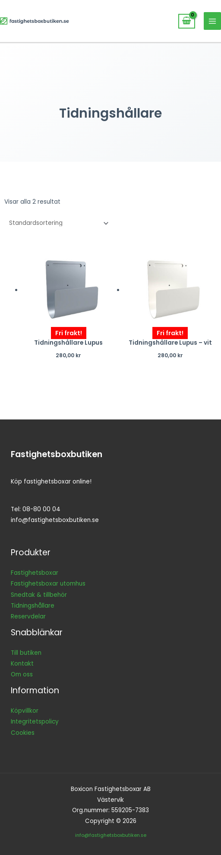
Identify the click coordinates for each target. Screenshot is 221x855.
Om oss (22, 674)
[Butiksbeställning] (57, 223)
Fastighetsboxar (34, 573)
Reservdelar (28, 616)
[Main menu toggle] (212, 21)
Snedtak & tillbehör (39, 595)
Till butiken (26, 653)
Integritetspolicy (35, 721)
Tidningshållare (32, 606)
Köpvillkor (24, 711)
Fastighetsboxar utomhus (48, 584)
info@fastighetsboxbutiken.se (110, 835)
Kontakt (22, 664)
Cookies (23, 733)
